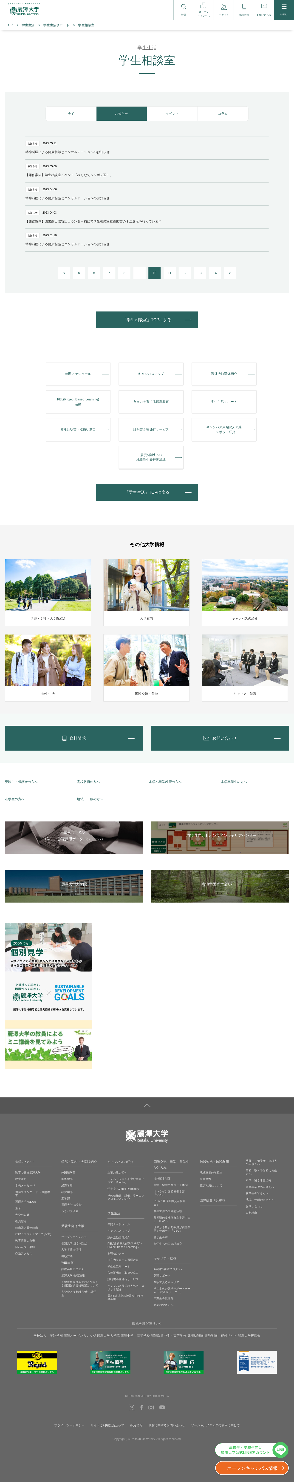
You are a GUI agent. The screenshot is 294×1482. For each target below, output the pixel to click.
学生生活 (28, 25)
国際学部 (67, 1179)
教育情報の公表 (25, 1240)
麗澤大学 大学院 (71, 1204)
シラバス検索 (69, 1211)
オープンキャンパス (74, 1236)
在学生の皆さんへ (257, 1193)
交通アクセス (23, 1253)
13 (200, 272)
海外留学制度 (162, 1178)
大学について (25, 1161)
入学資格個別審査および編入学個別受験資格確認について (79, 1283)
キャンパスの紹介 (120, 1161)
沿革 (18, 1208)
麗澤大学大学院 (108, 1335)
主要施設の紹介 (117, 1172)
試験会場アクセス (72, 1269)
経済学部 (67, 1185)
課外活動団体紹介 (118, 1237)
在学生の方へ (15, 799)
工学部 (65, 1198)
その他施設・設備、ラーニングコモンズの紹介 (125, 1197)
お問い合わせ (254, 1206)
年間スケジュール (118, 1224)
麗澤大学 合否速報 (73, 1275)
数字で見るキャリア (166, 1282)
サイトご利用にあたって (107, 1425)
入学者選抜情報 (71, 1249)
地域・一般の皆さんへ (260, 1199)
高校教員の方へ (88, 781)
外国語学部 (68, 1172)
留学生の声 (161, 1237)
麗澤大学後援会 (249, 1335)
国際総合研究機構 (213, 1200)
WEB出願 (67, 1262)
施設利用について (211, 1185)
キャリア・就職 (165, 1258)
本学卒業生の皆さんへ (260, 1186)
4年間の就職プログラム (169, 1269)
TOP (9, 25)
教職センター (115, 1253)
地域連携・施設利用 (214, 1161)
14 (215, 272)
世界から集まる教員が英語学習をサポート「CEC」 (172, 1229)
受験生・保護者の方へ (21, 781)
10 (154, 272)
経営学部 (67, 1192)
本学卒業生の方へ (234, 781)
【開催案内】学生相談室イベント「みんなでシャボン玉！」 (69, 175)
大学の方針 (22, 1214)
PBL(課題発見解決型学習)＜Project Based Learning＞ (125, 1245)
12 (185, 272)
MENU (284, 10)
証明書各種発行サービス (123, 1279)
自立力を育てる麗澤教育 (123, 1260)
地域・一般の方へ (90, 799)
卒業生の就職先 (164, 1298)
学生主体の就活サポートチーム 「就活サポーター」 (172, 1290)
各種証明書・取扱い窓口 (123, 1272)
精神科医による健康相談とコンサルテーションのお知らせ (67, 152)
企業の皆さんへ (164, 1304)
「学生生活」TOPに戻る (147, 492)
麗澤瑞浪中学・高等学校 (168, 1335)
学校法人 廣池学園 (48, 1335)
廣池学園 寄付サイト (220, 1335)
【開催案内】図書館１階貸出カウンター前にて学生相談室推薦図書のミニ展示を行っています (93, 221)
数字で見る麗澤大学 (28, 1172)
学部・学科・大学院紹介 (79, 1161)
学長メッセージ (25, 1185)
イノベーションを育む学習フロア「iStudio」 (125, 1180)
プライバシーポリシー (69, 1425)
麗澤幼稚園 (195, 1335)
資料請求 (251, 1212)
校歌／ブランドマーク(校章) (33, 1234)
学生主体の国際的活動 (168, 1211)
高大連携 (205, 1179)
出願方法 (67, 1256)
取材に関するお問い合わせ (167, 1425)
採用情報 (136, 1425)
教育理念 (20, 1179)
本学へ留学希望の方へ (165, 781)
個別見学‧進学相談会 (74, 1243)
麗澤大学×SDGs (25, 1201)
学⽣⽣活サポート (56, 25)
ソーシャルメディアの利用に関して (215, 1425)
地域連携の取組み (211, 1172)
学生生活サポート (118, 1266)
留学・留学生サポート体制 (171, 1184)
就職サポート (162, 1275)
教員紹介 (20, 1221)
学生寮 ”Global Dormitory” (123, 1189)
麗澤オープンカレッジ (80, 1335)
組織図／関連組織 (26, 1227)
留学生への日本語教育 (168, 1243)
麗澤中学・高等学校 (135, 1335)
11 (170, 272)
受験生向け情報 (72, 1226)
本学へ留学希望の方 (258, 1180)
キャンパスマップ (118, 1230)
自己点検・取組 (25, 1247)
